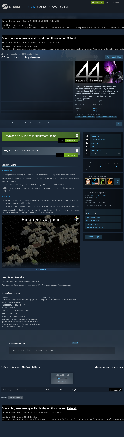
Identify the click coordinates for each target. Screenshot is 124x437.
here (49, 353)
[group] (62, 406)
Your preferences (117, 370)
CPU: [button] (112, 404)
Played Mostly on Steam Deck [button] (78, 404)
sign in (108, 2)
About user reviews (102, 370)
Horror (78, 120)
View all (75, 346)
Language (37, 396)
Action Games (15, 57)
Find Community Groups (94, 231)
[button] (71, 158)
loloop (95, 111)
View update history (93, 220)
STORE (31, 6)
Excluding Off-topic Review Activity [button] (40, 404)
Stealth (84, 120)
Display (74, 396)
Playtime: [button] (60, 404)
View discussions (92, 227)
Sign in (4, 126)
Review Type (7, 396)
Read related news (92, 224)
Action (111, 120)
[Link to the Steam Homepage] (13, 9)
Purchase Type (22, 396)
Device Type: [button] (14, 408)
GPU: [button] (4, 408)
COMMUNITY (43, 6)
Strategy (103, 198)
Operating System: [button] (99, 404)
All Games (5, 57)
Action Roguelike (102, 120)
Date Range (50, 396)
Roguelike (91, 120)
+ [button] (115, 120)
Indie (97, 198)
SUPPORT (65, 6)
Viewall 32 (117, 185)
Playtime (63, 396)
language (116, 2)
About (55, 6)
